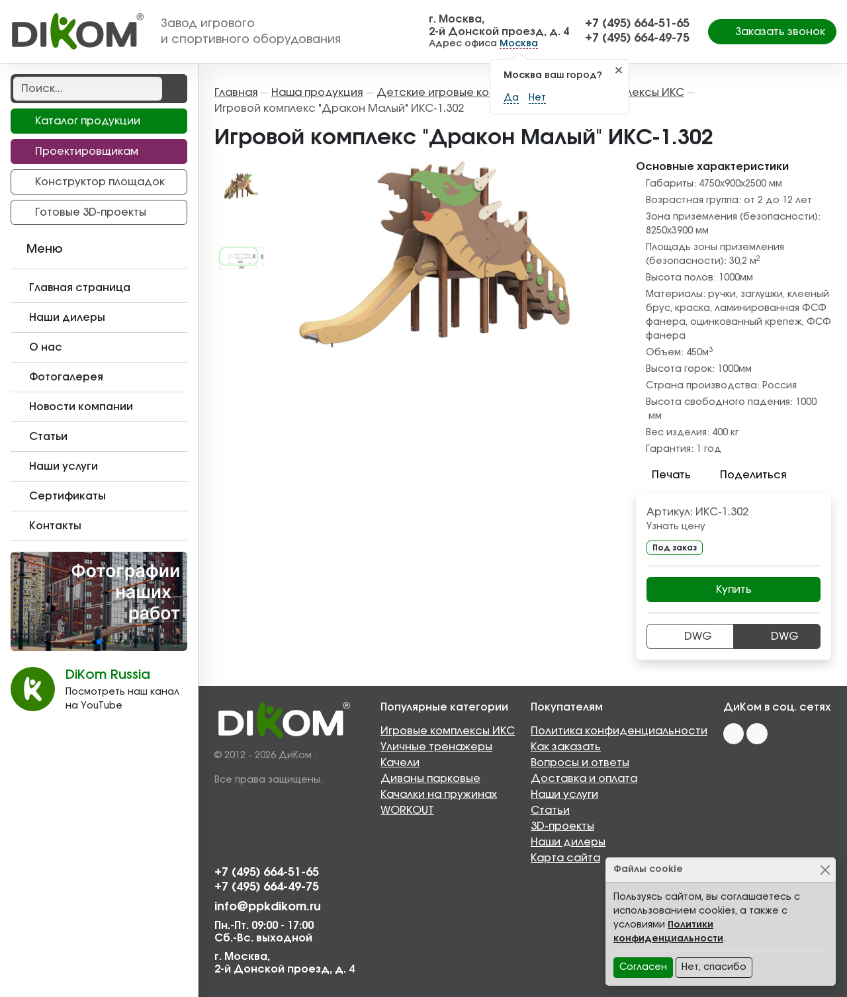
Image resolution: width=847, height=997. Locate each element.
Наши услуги (564, 794)
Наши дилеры (568, 842)
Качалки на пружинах (438, 794)
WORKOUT (407, 810)
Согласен (643, 967)
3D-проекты (562, 826)
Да (511, 98)
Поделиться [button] (745, 475)
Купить (734, 589)
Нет (537, 98)
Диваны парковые (430, 778)
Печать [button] (663, 475)
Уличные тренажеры (436, 747)
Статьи (550, 810)
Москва (519, 43)
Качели (400, 763)
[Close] (825, 870)
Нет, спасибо (714, 967)
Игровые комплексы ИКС (447, 731)
